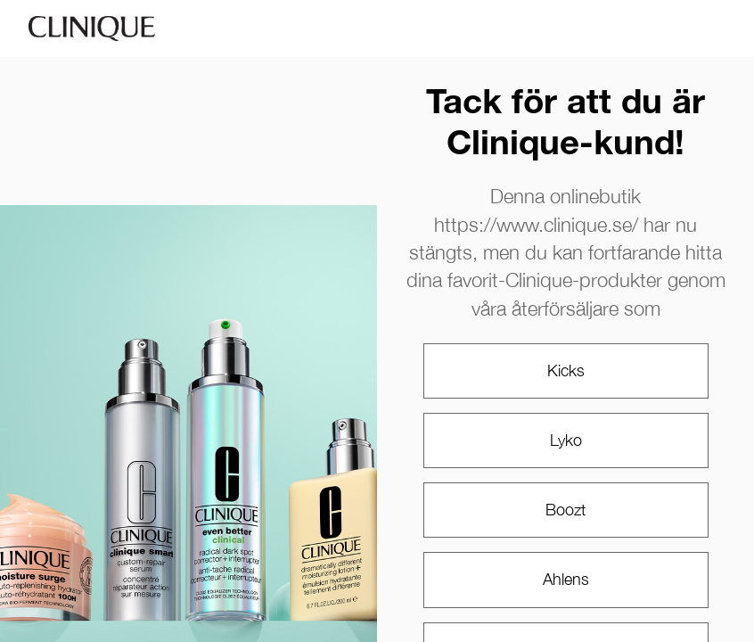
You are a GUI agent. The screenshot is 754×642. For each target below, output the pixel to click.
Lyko (566, 440)
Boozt (565, 509)
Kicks (566, 370)
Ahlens (566, 579)
